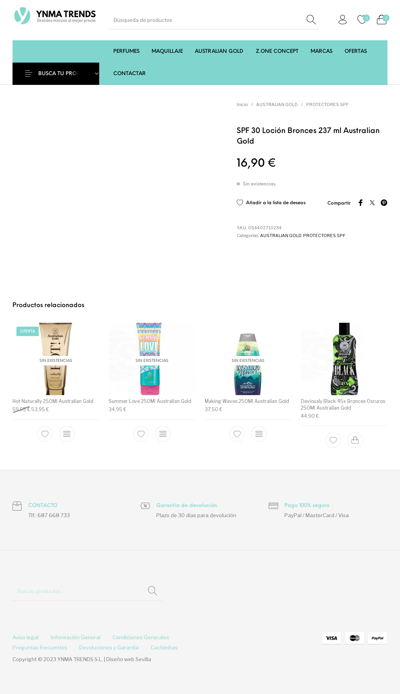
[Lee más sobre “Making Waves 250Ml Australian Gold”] (259, 433)
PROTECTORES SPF (327, 104)
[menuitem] (126, 51)
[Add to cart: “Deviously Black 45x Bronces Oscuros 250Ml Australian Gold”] (355, 440)
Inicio (242, 104)
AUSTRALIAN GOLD (277, 104)
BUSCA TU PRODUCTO (66, 73)
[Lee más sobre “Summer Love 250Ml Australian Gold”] (163, 433)
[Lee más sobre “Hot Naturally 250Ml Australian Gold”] (67, 433)
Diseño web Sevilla (128, 659)
